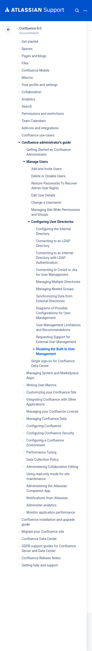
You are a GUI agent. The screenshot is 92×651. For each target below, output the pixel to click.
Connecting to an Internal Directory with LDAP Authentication (54, 257)
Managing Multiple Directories (58, 282)
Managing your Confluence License (52, 411)
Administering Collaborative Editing (52, 467)
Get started (30, 41)
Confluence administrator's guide (46, 142)
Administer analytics (41, 505)
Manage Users (37, 162)
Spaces (27, 49)
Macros (27, 78)
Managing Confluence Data (46, 419)
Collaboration (31, 92)
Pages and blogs (34, 56)
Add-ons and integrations (40, 128)
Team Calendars (34, 121)
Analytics (28, 99)
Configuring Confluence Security (50, 433)
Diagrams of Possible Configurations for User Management (53, 313)
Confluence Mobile (35, 70)
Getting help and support (40, 565)
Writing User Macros (41, 385)
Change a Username (46, 202)
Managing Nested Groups (55, 289)
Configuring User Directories (52, 222)
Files (25, 63)
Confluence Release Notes (41, 558)
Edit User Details (43, 195)
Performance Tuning (41, 452)
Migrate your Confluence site (43, 532)
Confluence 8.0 (30, 28)
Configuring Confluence (43, 426)
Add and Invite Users (46, 169)
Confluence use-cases (38, 135)
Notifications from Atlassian (47, 498)
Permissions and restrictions (43, 114)
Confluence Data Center (39, 539)
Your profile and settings (40, 85)
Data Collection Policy (42, 459)
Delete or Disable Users (48, 176)
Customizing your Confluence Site (51, 392)
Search (77, 10)
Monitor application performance (50, 512)
